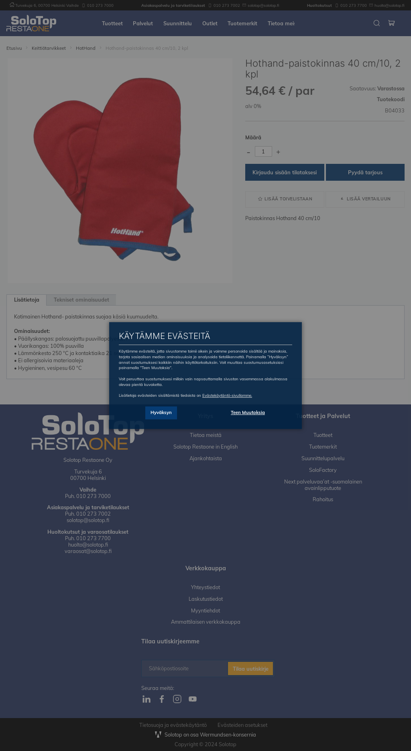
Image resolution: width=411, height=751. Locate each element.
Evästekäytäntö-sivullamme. (227, 395)
